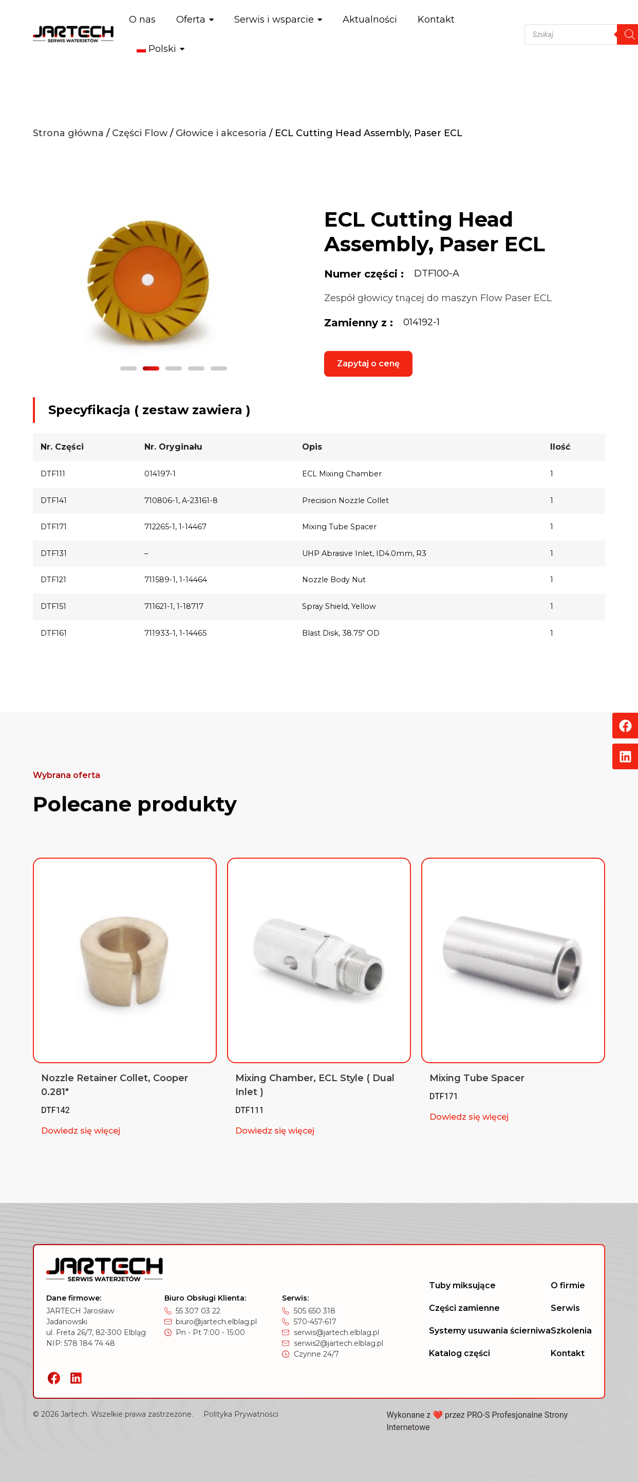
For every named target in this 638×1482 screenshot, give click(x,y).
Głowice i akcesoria (221, 133)
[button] (128, 368)
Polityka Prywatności (240, 1414)
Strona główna (68, 133)
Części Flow (139, 133)
